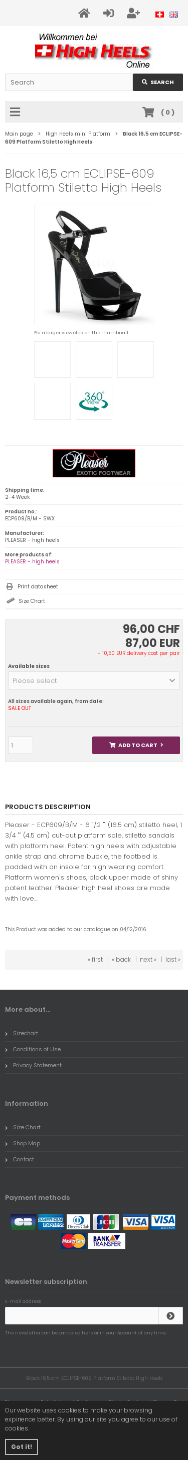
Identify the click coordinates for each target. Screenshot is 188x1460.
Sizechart (21, 1033)
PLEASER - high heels (32, 561)
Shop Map (22, 1143)
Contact (19, 1159)
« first (95, 959)
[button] (94, 680)
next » (148, 959)
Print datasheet (38, 586)
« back (121, 959)
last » (172, 959)
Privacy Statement (33, 1065)
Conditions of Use (33, 1049)
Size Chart (32, 601)
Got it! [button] (21, 1446)
